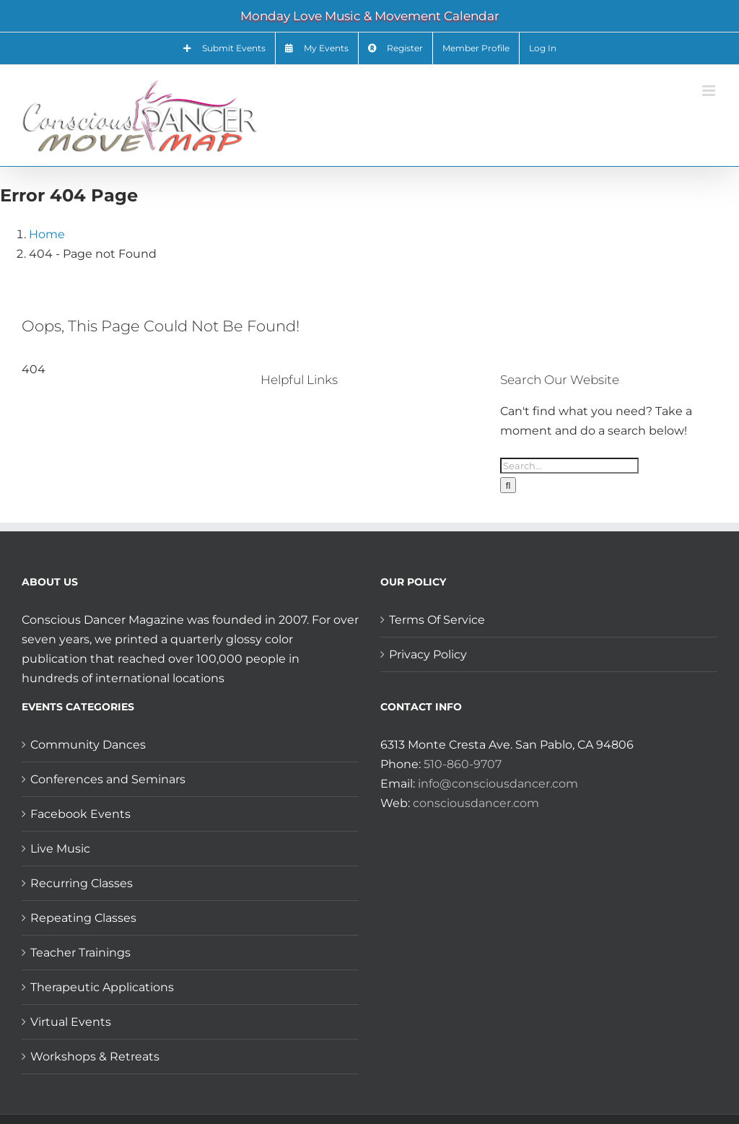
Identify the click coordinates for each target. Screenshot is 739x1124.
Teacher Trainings (80, 952)
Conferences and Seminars (107, 779)
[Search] (508, 485)
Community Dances (88, 744)
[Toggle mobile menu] (709, 90)
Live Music (60, 848)
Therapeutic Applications (102, 987)
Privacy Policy (428, 654)
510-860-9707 (463, 764)
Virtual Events (70, 1022)
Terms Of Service (437, 620)
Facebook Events (80, 814)
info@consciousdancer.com (498, 783)
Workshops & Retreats (94, 1056)
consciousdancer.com (476, 803)
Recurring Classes (81, 883)
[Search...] (569, 466)
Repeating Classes (83, 918)
